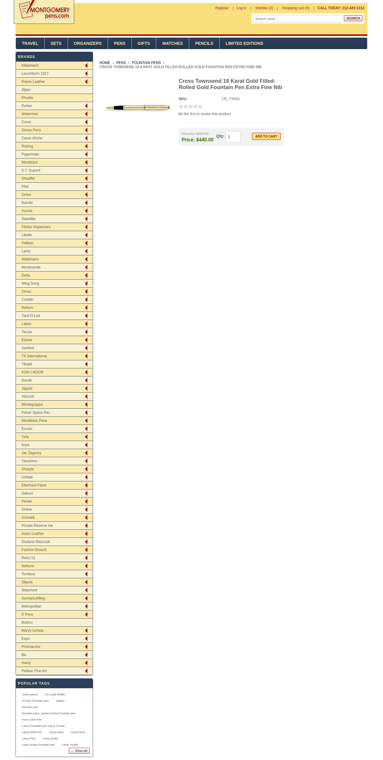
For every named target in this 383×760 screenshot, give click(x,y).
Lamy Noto (78, 732)
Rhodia (27, 98)
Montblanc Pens (34, 421)
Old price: (189, 133)
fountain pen (30, 707)
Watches (172, 43)
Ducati (27, 380)
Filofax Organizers (36, 227)
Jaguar (27, 388)
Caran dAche (32, 138)
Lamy (26, 251)
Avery (26, 663)
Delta (26, 275)
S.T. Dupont (31, 170)
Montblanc (30, 162)
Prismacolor (31, 647)
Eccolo (27, 429)
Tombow (28, 574)
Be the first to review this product (205, 114)
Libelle (27, 235)
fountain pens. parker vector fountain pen (49, 713)
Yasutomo (29, 461)
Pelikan (27, 243)
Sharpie (28, 469)
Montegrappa (32, 404)
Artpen (60, 700)
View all (81, 751)
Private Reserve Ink (37, 526)
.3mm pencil (30, 694)
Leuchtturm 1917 (35, 73)
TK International (34, 356)
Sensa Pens (31, 130)
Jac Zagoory (31, 453)
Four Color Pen (32, 719)
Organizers (88, 43)
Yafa (25, 437)
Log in (242, 8)
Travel (30, 43)
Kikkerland (30, 65)
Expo (26, 639)
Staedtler (29, 219)
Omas (26, 291)
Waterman (30, 114)
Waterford (29, 590)
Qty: (220, 136)
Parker (27, 106)
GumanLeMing (33, 598)
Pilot (25, 186)
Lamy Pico (29, 738)
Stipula (27, 582)
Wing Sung (30, 283)
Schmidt (28, 517)
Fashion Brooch (34, 550)
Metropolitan (31, 606)
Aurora (27, 211)
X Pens (27, 614)
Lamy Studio (70, 744)
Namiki (27, 203)
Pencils (204, 43)
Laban (26, 324)
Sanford (28, 348)
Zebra (26, 195)
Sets (56, 43)
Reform (27, 308)
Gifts (144, 43)
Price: (188, 139)
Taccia (27, 332)
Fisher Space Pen (36, 412)
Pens (119, 43)
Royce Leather (33, 82)
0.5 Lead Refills (55, 694)
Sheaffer (28, 178)
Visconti (28, 396)
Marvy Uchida (32, 630)
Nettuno (28, 566)
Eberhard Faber (34, 485)
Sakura (27, 493)
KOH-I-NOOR (32, 372)
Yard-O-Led (31, 316)
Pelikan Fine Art (34, 671)
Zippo (26, 90)
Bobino (27, 622)
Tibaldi (27, 364)
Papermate (30, 154)
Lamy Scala (50, 738)
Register (222, 8)
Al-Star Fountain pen (35, 700)
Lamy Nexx (56, 732)
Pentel (27, 501)
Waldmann (30, 259)
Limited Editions (244, 43)
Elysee (27, 340)
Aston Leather (33, 534)
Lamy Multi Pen (32, 732)
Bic (24, 655)
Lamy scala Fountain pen (38, 744)
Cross (26, 122)
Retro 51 (28, 558)
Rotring (27, 146)
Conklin (28, 299)
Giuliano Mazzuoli (36, 542)
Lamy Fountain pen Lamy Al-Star (43, 725)
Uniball (27, 477)
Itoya (25, 445)
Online (27, 509)
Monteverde (31, 267)
